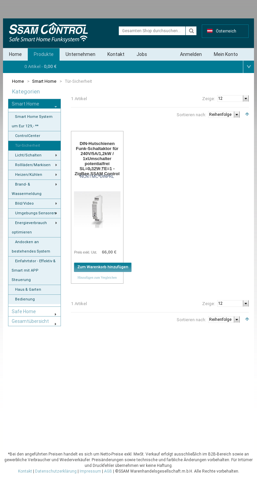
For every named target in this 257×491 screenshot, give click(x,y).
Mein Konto (226, 54)
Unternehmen (80, 54)
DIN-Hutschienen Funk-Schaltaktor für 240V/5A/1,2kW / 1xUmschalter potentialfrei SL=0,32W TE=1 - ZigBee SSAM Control (97, 158)
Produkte (44, 54)
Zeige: (208, 98)
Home (15, 54)
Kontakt (115, 54)
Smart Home (44, 81)
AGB (108, 471)
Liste (83, 113)
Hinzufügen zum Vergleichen (97, 277)
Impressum (90, 471)
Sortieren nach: (191, 114)
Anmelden (191, 54)
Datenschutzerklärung (56, 471)
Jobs (142, 54)
